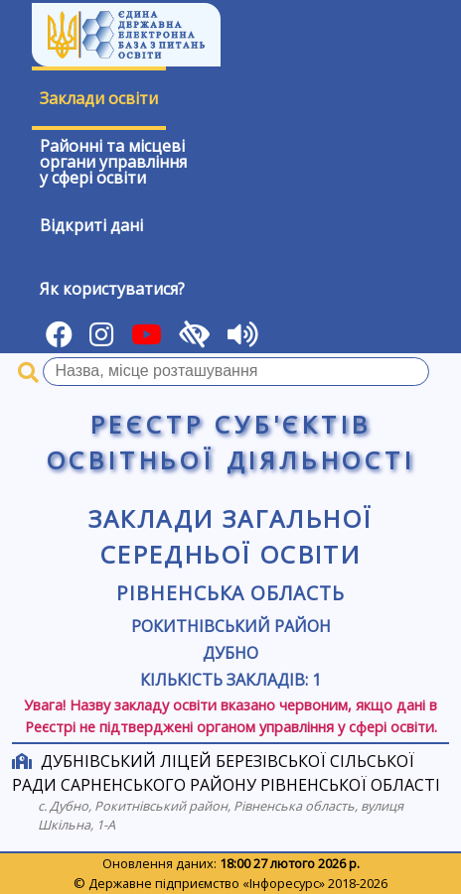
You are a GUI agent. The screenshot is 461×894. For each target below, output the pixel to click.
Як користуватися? (112, 289)
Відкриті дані (91, 225)
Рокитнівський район (231, 626)
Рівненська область (230, 592)
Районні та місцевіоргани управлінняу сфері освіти (113, 162)
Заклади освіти (99, 98)
